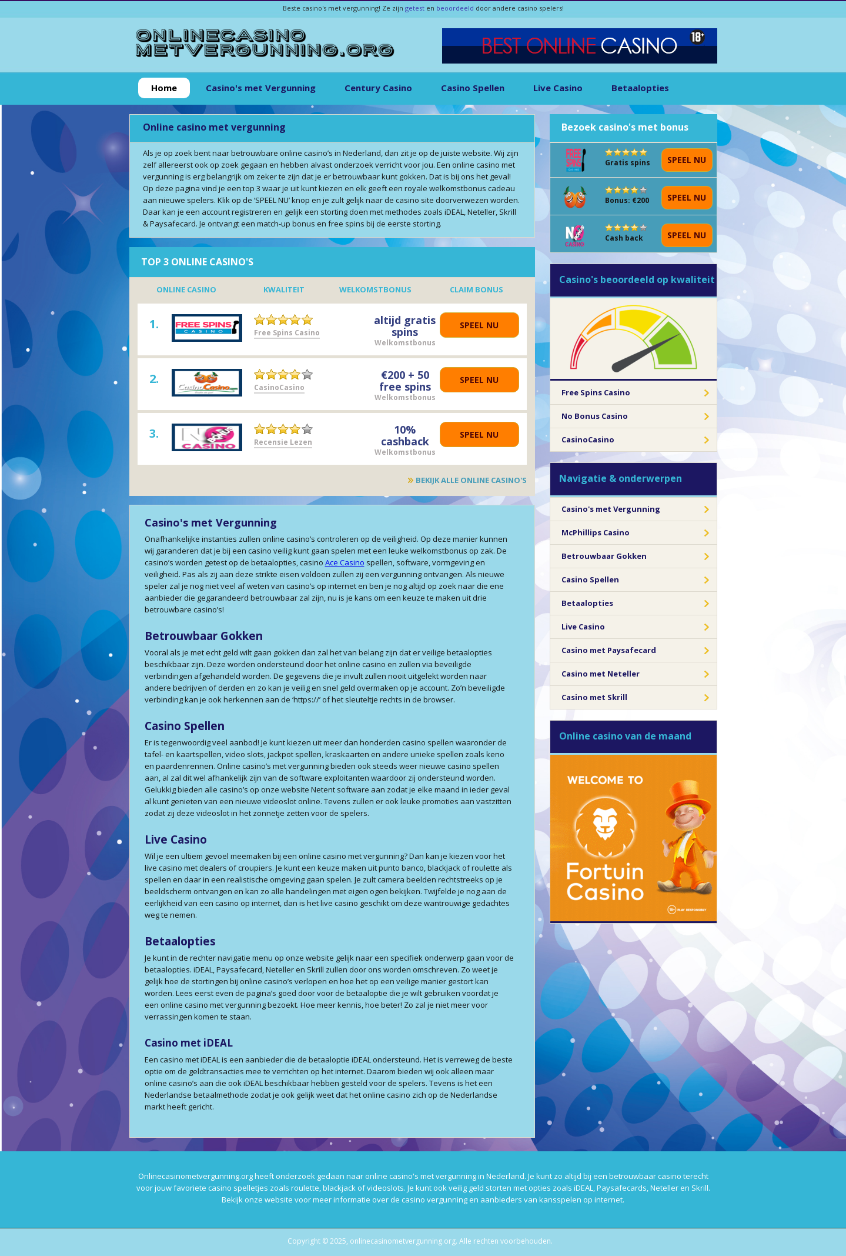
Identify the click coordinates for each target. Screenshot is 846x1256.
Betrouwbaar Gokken (604, 556)
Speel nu (479, 325)
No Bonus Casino (594, 416)
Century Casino (378, 88)
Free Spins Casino (287, 333)
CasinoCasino (279, 387)
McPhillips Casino (595, 532)
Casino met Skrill (594, 697)
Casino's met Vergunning (261, 88)
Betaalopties (640, 88)
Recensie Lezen (283, 442)
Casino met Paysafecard (608, 650)
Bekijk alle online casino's (471, 480)
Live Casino (558, 88)
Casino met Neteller (600, 673)
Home (164, 88)
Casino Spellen (472, 88)
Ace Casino (345, 562)
